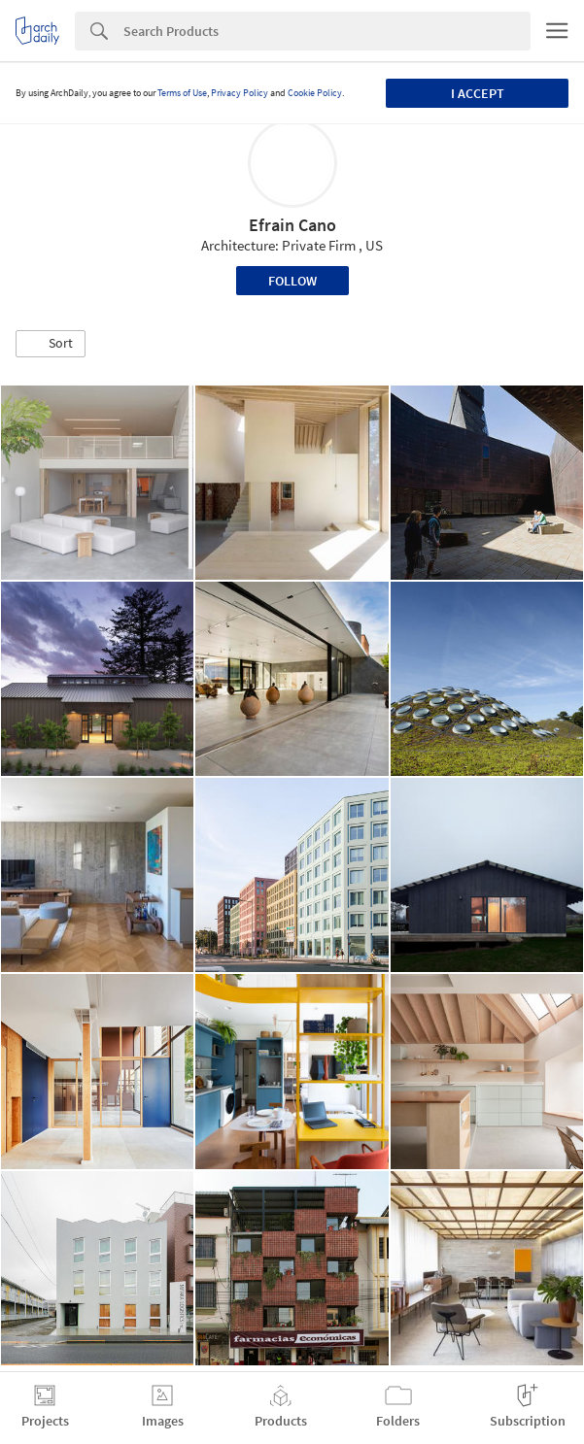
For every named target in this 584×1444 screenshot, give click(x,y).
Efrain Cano (292, 225)
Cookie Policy (315, 92)
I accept (477, 93)
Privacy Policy (239, 92)
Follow (292, 280)
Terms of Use (182, 92)
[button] (51, 343)
